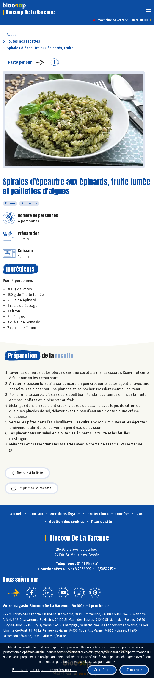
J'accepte (134, 670)
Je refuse (102, 670)
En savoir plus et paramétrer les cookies (44, 670)
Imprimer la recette (31, 488)
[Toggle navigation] (148, 11)
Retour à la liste (27, 473)
